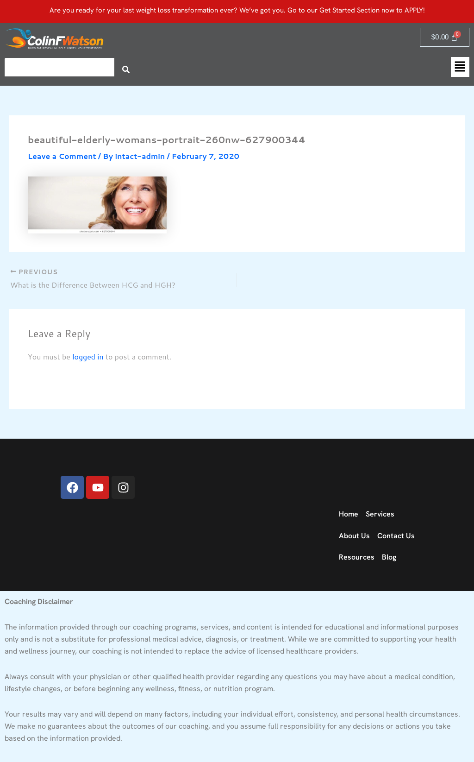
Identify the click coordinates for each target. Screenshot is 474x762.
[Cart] (444, 37)
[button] (460, 67)
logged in (88, 356)
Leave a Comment (62, 156)
